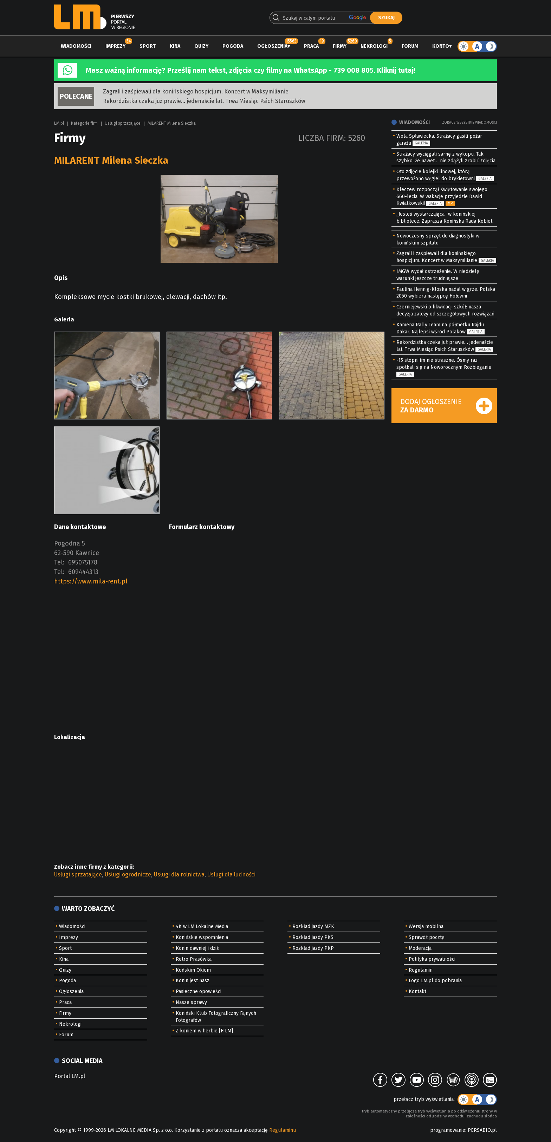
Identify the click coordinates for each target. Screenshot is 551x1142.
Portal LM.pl (69, 1076)
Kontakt (417, 991)
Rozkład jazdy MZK (313, 926)
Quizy (201, 46)
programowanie (447, 1130)
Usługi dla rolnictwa (179, 874)
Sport (148, 46)
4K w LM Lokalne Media (202, 926)
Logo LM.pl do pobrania (435, 981)
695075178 (82, 562)
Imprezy (115, 46)
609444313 (83, 572)
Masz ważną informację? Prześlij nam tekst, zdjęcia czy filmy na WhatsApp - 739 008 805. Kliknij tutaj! (250, 70)
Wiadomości (76, 46)
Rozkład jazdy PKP (313, 948)
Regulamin (421, 970)
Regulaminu (282, 1130)
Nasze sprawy (191, 1002)
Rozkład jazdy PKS (312, 937)
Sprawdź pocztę (427, 937)
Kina (175, 46)
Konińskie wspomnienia (202, 937)
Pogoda (232, 46)
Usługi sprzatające (123, 123)
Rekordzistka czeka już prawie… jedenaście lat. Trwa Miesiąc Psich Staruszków (204, 101)
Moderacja (420, 948)
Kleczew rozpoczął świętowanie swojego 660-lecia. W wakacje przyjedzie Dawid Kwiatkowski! (441, 197)
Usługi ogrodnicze (128, 874)
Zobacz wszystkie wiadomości (469, 122)
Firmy (339, 46)
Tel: (59, 562)
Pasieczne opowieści (198, 991)
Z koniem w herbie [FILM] (204, 1031)
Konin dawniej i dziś (197, 948)
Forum (410, 46)
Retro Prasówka (194, 959)
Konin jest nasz (192, 981)
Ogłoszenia (272, 46)
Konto (440, 46)
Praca (311, 46)
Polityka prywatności (432, 959)
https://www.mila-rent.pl (91, 581)
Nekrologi (374, 46)
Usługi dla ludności (231, 874)
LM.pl (59, 123)
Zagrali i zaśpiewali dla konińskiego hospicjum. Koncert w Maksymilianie (196, 91)
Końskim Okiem (193, 970)
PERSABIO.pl (482, 1130)
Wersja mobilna (426, 926)
